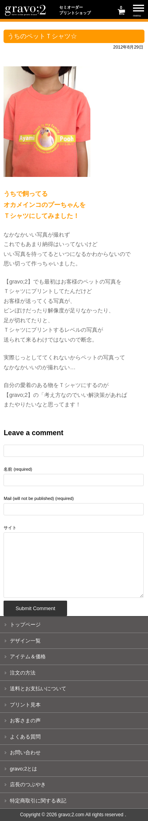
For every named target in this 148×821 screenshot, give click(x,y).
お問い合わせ (25, 752)
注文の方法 (23, 673)
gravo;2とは (23, 769)
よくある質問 (25, 737)
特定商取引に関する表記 (38, 801)
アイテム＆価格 (28, 656)
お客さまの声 (25, 720)
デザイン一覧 (25, 641)
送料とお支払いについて (38, 688)
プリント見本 (25, 705)
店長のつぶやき (28, 784)
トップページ (25, 624)
